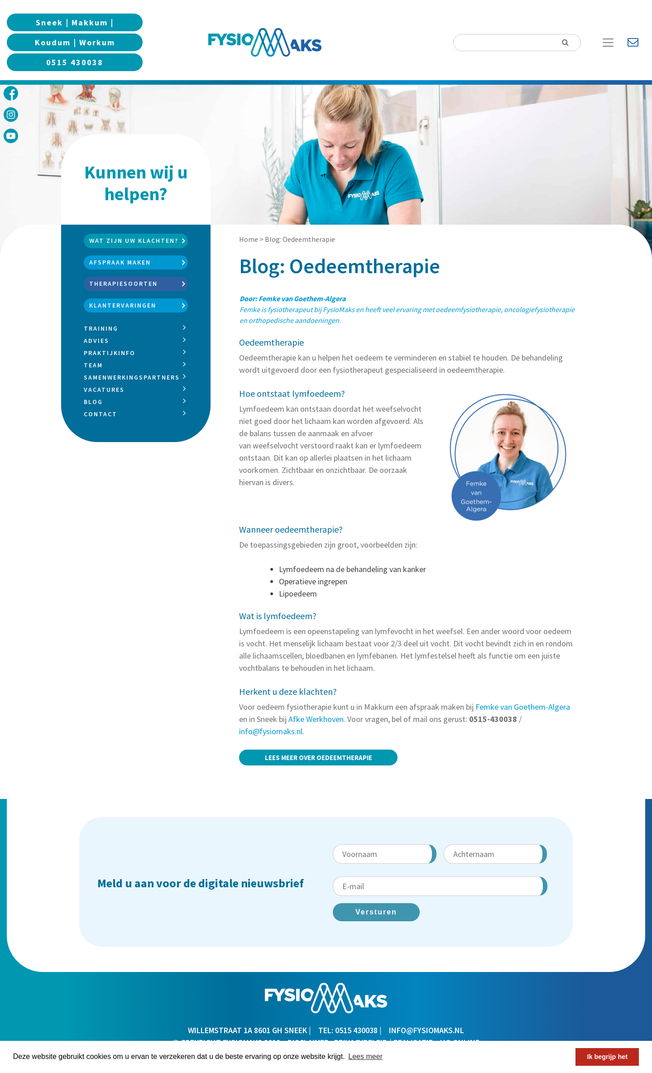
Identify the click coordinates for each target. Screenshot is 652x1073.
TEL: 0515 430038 (348, 1030)
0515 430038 (74, 62)
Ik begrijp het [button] (607, 1056)
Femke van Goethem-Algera (522, 707)
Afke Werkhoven (316, 719)
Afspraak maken (120, 262)
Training (101, 328)
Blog (93, 402)
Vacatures (104, 389)
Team (93, 365)
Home (248, 239)
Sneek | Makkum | (75, 22)
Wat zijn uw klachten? (133, 240)
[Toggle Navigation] (611, 43)
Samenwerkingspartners (132, 377)
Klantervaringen (122, 305)
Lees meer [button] (365, 1056)
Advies (96, 341)
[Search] (517, 42)
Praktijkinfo (109, 353)
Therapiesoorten (123, 283)
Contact (100, 414)
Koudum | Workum (75, 42)
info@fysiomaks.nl (270, 731)
